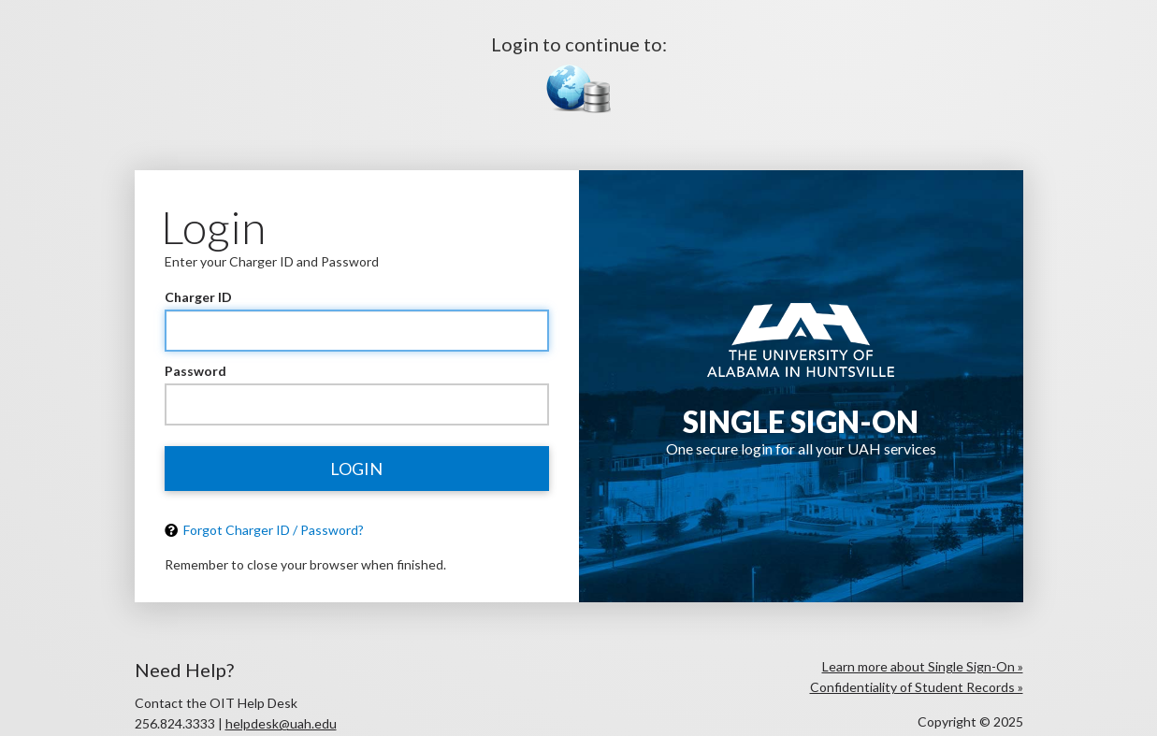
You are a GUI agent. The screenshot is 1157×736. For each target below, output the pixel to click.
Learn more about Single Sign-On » (922, 666)
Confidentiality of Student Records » (916, 687)
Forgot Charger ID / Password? (264, 530)
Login (356, 468)
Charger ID (198, 297)
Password (195, 371)
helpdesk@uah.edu (281, 723)
